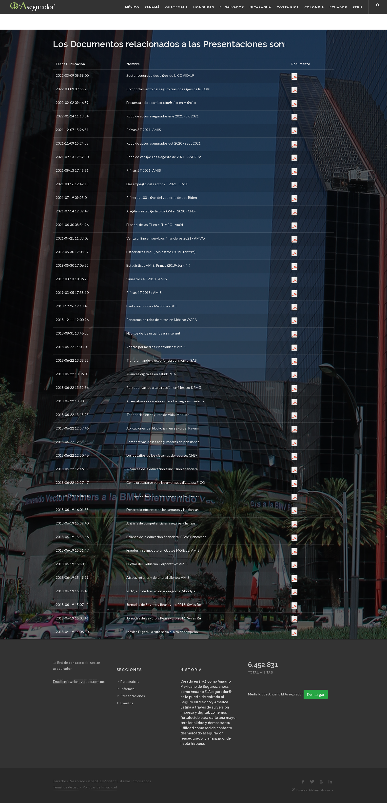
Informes (127, 689)
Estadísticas (129, 681)
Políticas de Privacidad (100, 787)
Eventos (126, 703)
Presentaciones (132, 696)
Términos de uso (65, 787)
